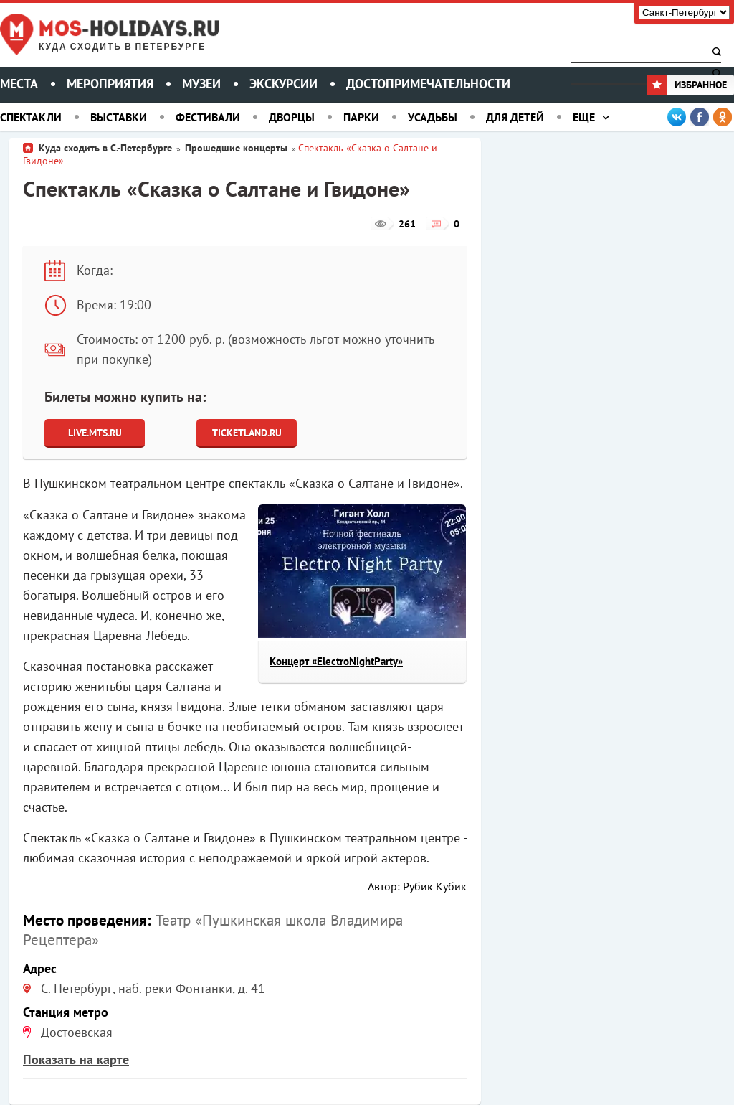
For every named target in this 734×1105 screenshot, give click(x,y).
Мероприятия (110, 83)
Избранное (687, 84)
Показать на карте (76, 1059)
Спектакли (31, 117)
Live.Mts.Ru (95, 432)
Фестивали (208, 117)
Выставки (118, 117)
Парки (361, 117)
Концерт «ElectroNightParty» (336, 661)
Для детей (515, 117)
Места (19, 83)
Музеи (201, 83)
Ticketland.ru (247, 432)
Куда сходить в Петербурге (122, 47)
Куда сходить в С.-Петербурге (105, 147)
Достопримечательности (428, 83)
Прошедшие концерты (236, 147)
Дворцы (292, 117)
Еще (584, 117)
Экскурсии (283, 83)
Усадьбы (432, 117)
